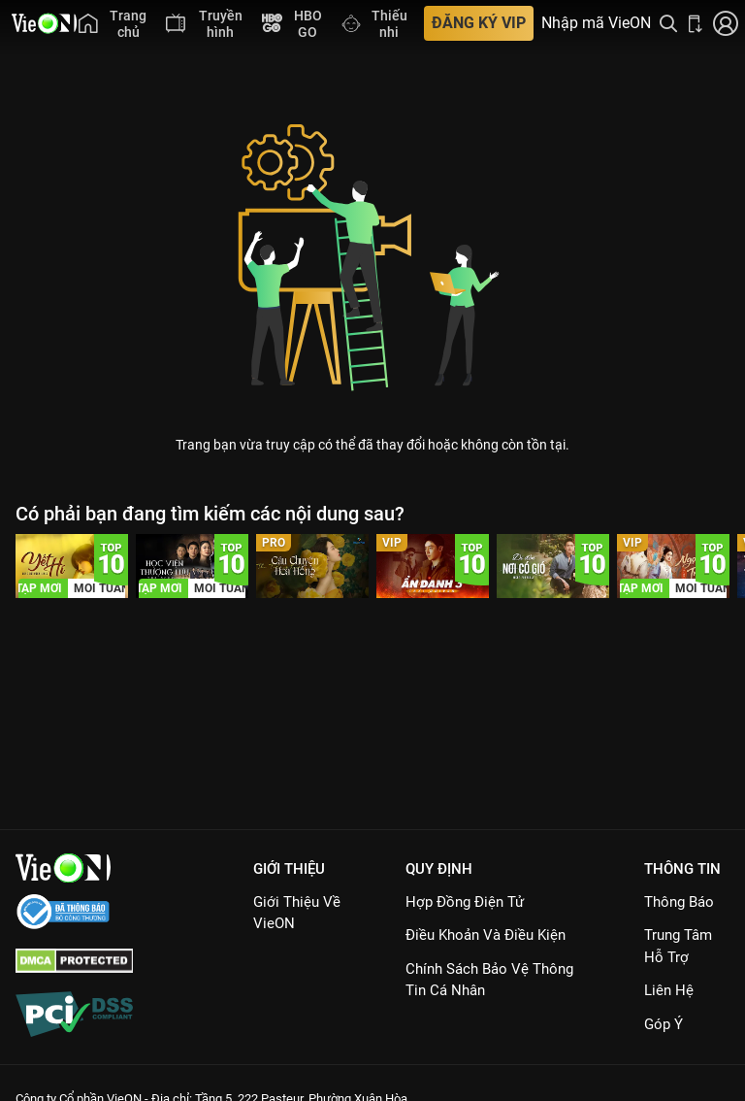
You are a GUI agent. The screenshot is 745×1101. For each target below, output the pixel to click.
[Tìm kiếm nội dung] (668, 23)
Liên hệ (669, 990)
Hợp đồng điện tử (464, 902)
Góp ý (663, 1024)
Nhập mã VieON (596, 23)
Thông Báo (679, 902)
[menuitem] (112, 23)
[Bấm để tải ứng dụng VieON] (695, 23)
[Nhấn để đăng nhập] (725, 23)
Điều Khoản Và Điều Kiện (485, 935)
